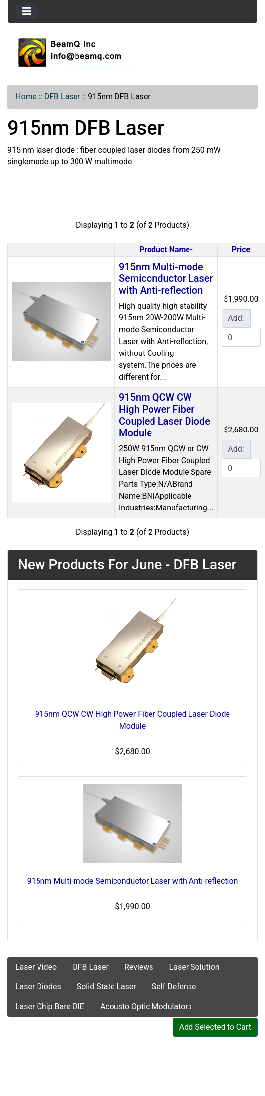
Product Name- (166, 249)
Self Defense (174, 986)
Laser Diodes (38, 986)
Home (26, 96)
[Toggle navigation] (27, 11)
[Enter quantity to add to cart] (241, 337)
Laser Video (36, 967)
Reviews (138, 967)
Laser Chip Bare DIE (49, 1006)
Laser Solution (194, 967)
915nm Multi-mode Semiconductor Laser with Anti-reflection (166, 278)
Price (241, 249)
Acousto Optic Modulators (146, 1006)
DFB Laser (62, 96)
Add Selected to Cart (215, 1027)
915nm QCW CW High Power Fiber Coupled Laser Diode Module (164, 415)
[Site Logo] (132, 52)
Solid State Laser (106, 986)
